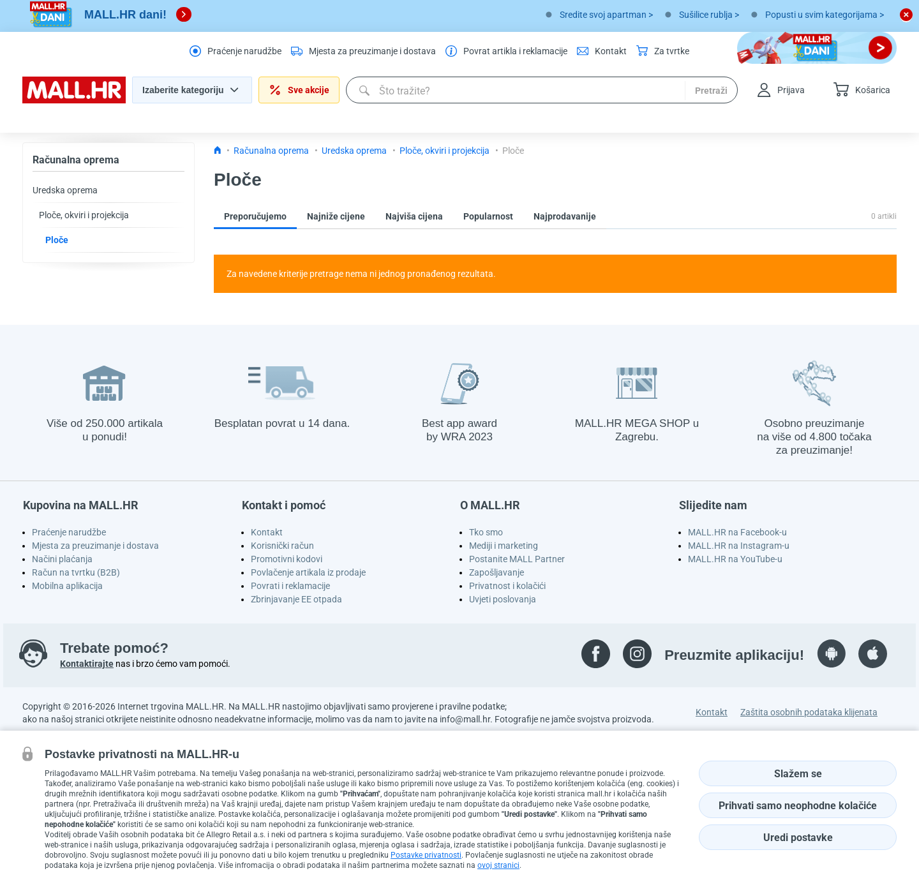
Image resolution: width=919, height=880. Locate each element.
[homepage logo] (74, 100)
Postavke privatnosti (426, 855)
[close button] (906, 14)
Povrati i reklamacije (290, 586)
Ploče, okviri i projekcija (84, 215)
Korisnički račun (282, 546)
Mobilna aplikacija (67, 586)
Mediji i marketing (503, 546)
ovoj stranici (498, 865)
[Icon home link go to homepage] (217, 150)
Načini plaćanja (62, 559)
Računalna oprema (76, 160)
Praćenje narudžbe (69, 532)
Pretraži (711, 91)
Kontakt (267, 532)
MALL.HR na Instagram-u (738, 546)
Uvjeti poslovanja (502, 599)
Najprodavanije (565, 216)
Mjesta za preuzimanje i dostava (95, 546)
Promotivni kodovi (286, 559)
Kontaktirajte (87, 664)
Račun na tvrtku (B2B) (76, 572)
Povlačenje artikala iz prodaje (308, 572)
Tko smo (486, 532)
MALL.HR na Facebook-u (737, 532)
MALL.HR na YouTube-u (735, 559)
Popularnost (488, 216)
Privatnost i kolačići (507, 586)
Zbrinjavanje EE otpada (296, 599)
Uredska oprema (65, 190)
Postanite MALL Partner (517, 559)
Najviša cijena (414, 216)
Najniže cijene (336, 216)
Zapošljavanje (496, 572)
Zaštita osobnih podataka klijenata (809, 712)
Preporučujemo (255, 216)
